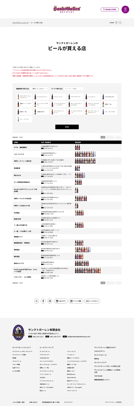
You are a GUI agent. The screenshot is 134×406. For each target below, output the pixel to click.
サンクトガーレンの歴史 (19, 355)
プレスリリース (16, 361)
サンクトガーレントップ (20, 23)
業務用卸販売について (102, 380)
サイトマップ (68, 402)
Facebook (116, 22)
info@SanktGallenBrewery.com (79, 336)
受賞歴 (14, 358)
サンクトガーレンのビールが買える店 (107, 366)
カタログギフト (99, 351)
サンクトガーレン (18, 332)
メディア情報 (16, 364)
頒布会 (96, 358)
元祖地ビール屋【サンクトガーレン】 (67, 9)
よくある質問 (16, 371)
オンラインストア (110, 9)
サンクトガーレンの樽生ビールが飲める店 (107, 371)
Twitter (120, 22)
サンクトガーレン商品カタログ (105, 347)
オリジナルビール (100, 355)
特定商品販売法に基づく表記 (51, 402)
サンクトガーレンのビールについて (22, 351)
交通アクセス (16, 368)
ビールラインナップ (47, 347)
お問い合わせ (33, 402)
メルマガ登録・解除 (18, 402)
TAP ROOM (98, 376)
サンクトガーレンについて (21, 347)
